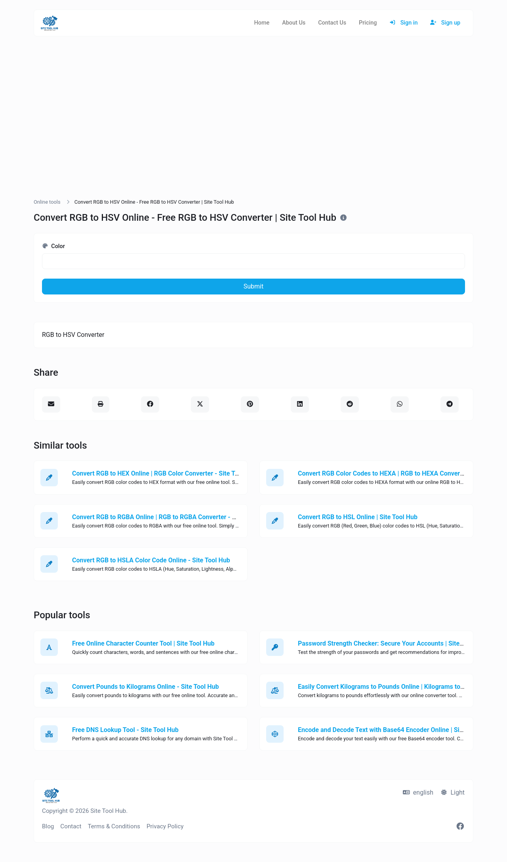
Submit (253, 286)
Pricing (368, 22)
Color (53, 246)
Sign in (403, 22)
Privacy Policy (165, 826)
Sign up (445, 22)
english (418, 792)
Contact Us (332, 22)
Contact (70, 826)
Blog (48, 826)
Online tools (47, 202)
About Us (293, 22)
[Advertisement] (253, 117)
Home (262, 22)
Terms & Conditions (114, 826)
